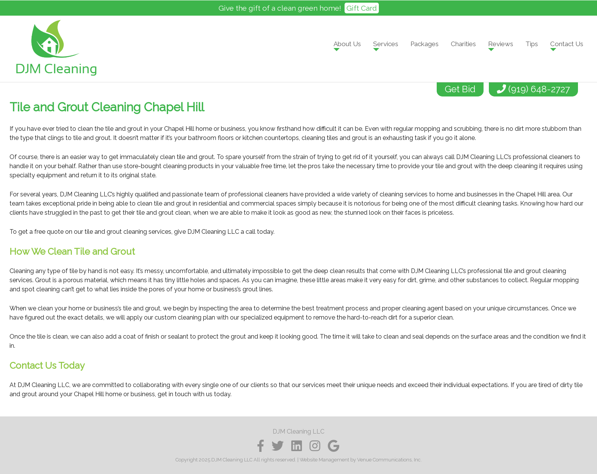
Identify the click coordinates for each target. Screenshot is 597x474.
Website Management (324, 460)
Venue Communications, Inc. (389, 460)
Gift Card (361, 8)
